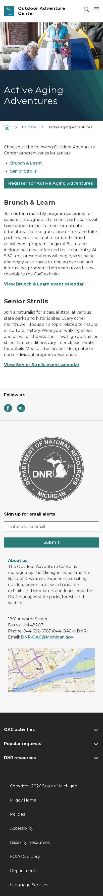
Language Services (29, 884)
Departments (23, 870)
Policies (17, 814)
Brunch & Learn (26, 163)
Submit (51, 542)
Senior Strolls (23, 171)
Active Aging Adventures (70, 127)
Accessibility (21, 828)
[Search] (86, 9)
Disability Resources (29, 842)
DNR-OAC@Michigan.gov (47, 637)
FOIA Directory (25, 856)
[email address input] (51, 526)
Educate (29, 127)
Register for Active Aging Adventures (50, 183)
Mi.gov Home (23, 800)
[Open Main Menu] (96, 9)
